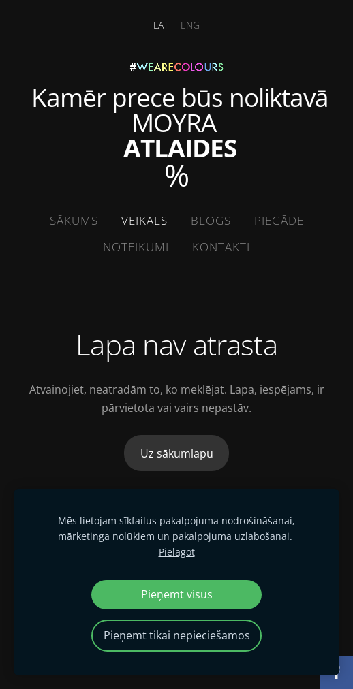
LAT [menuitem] (160, 24)
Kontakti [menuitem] (221, 247)
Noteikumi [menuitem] (136, 247)
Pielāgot (177, 551)
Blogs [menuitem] (211, 220)
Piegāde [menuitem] (279, 220)
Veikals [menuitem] (144, 220)
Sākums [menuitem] (74, 220)
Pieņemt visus (177, 594)
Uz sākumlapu (176, 453)
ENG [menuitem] (190, 24)
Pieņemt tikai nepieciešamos (177, 635)
